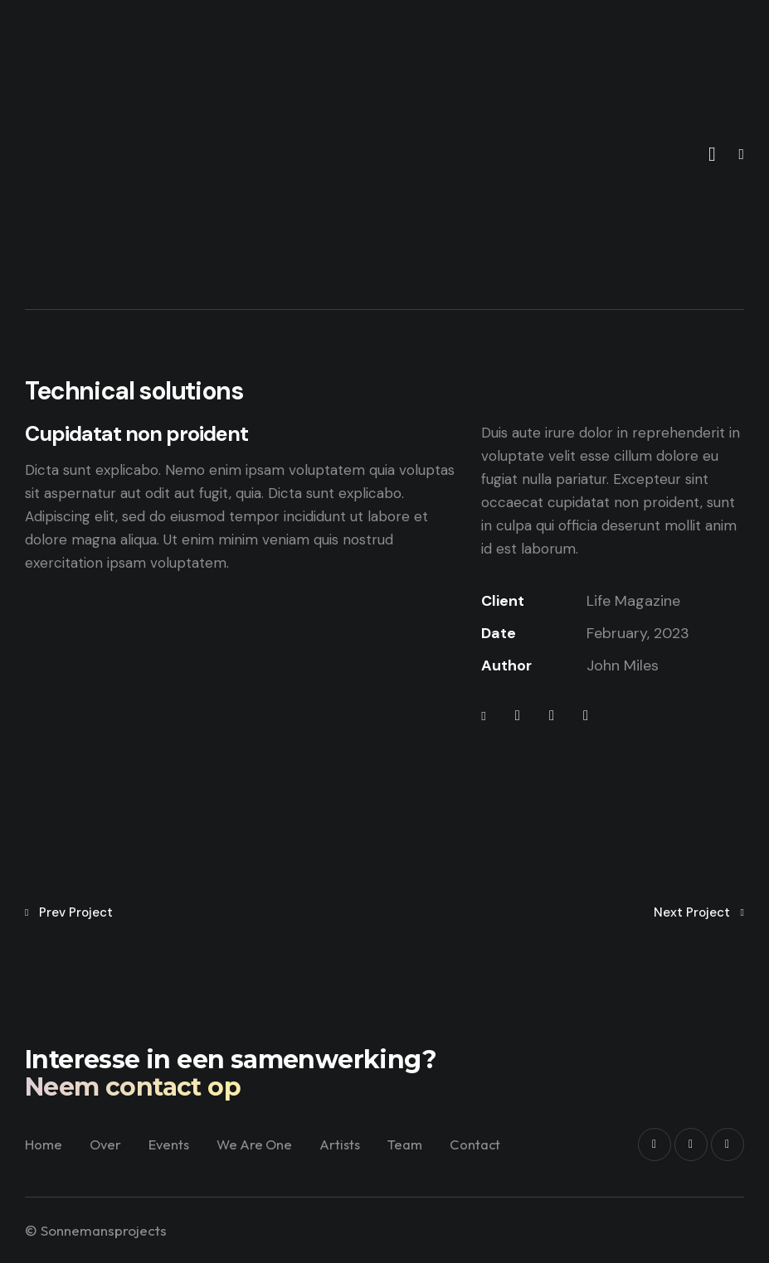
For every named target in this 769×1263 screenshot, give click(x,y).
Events (203, 1138)
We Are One (291, 1138)
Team (446, 1138)
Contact (273, 1158)
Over (137, 1138)
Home (75, 1138)
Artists (379, 1138)
